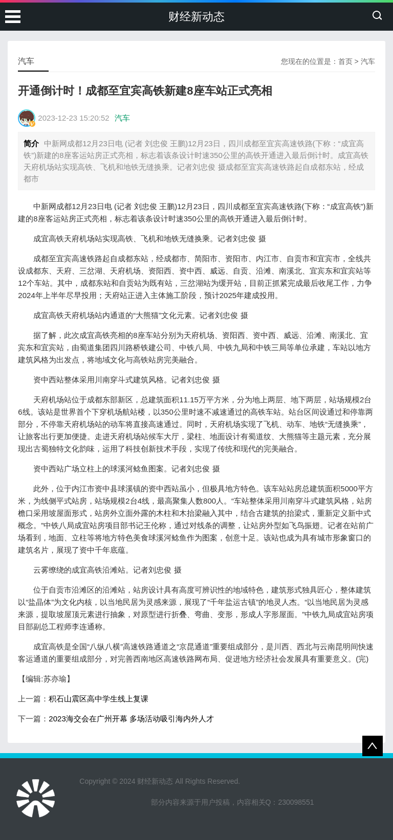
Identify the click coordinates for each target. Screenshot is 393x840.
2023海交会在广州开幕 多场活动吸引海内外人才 (131, 718)
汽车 (368, 61)
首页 (345, 61)
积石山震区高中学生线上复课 (98, 698)
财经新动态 (196, 16)
